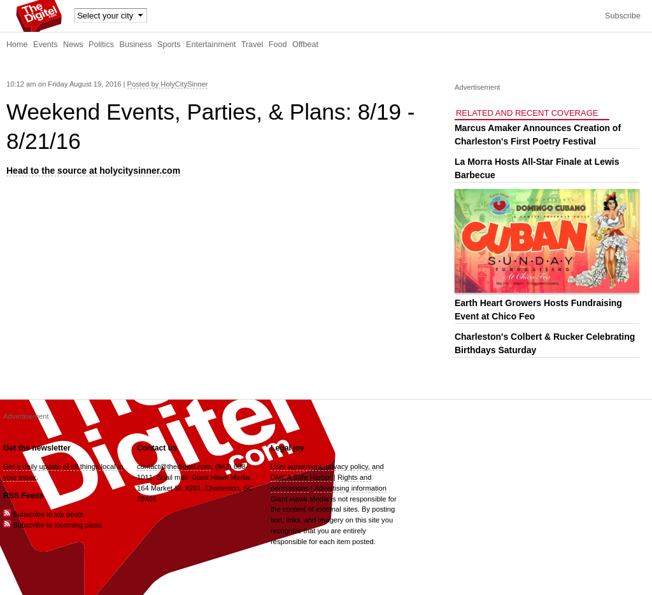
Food (278, 44)
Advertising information (350, 488)
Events (45, 44)
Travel (252, 44)
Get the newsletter (37, 448)
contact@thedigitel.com (174, 466)
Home (17, 44)
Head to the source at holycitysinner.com (93, 170)
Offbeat (305, 44)
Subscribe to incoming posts (52, 525)
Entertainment (211, 44)
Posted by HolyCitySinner (167, 84)
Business (136, 44)
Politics (101, 44)
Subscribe (623, 15)
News (73, 44)
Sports (168, 44)
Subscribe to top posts (43, 514)
